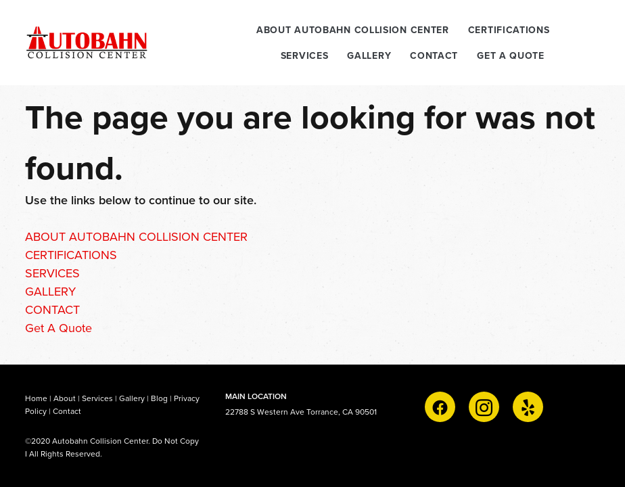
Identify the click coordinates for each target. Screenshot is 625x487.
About (64, 398)
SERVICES (305, 55)
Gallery (132, 398)
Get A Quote (511, 55)
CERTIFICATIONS (509, 30)
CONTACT (434, 55)
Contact (67, 411)
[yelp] (528, 407)
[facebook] (440, 407)
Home (37, 398)
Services (97, 398)
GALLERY (369, 55)
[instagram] (484, 407)
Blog (159, 398)
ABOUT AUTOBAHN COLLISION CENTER (352, 30)
